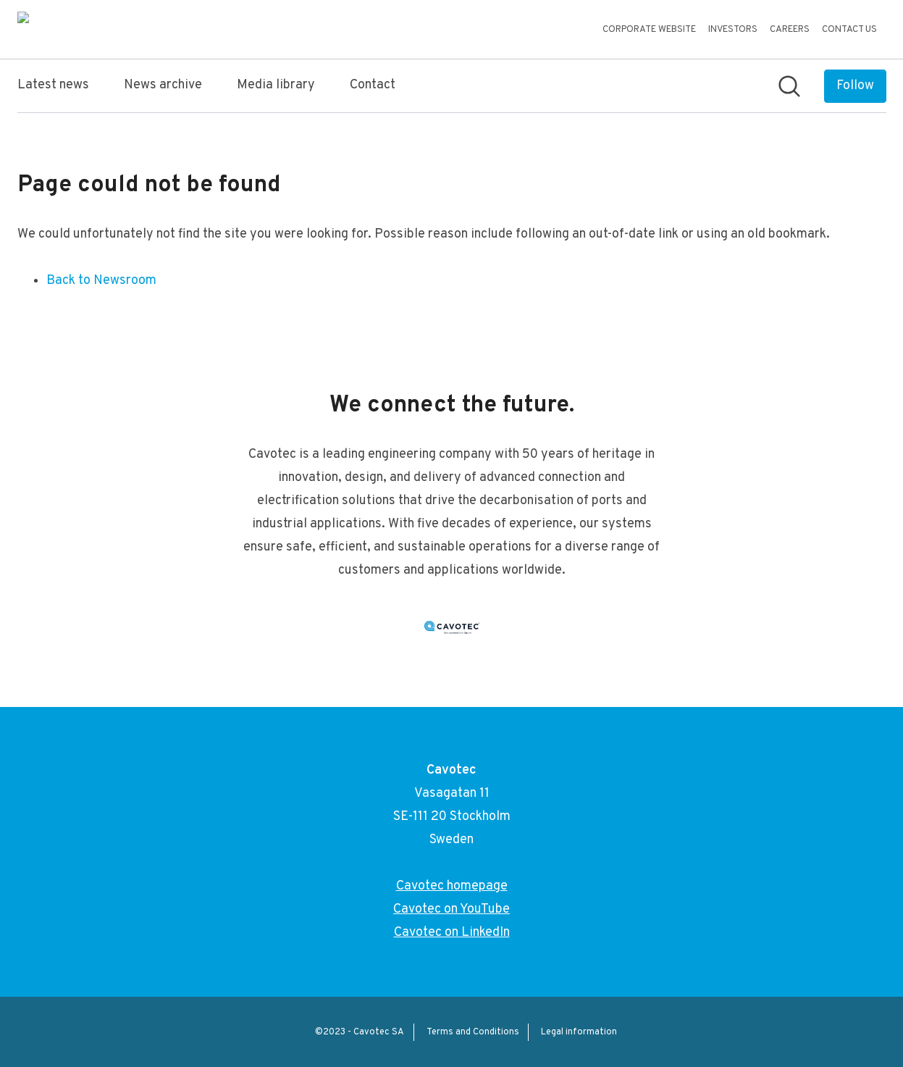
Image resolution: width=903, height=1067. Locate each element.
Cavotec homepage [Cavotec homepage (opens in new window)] (452, 886)
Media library (276, 85)
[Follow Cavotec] (855, 86)
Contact (372, 85)
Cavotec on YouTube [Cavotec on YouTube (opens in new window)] (451, 909)
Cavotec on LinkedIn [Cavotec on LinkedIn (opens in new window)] (452, 932)
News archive (163, 85)
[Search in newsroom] (789, 86)
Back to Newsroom (101, 280)
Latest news (53, 85)
